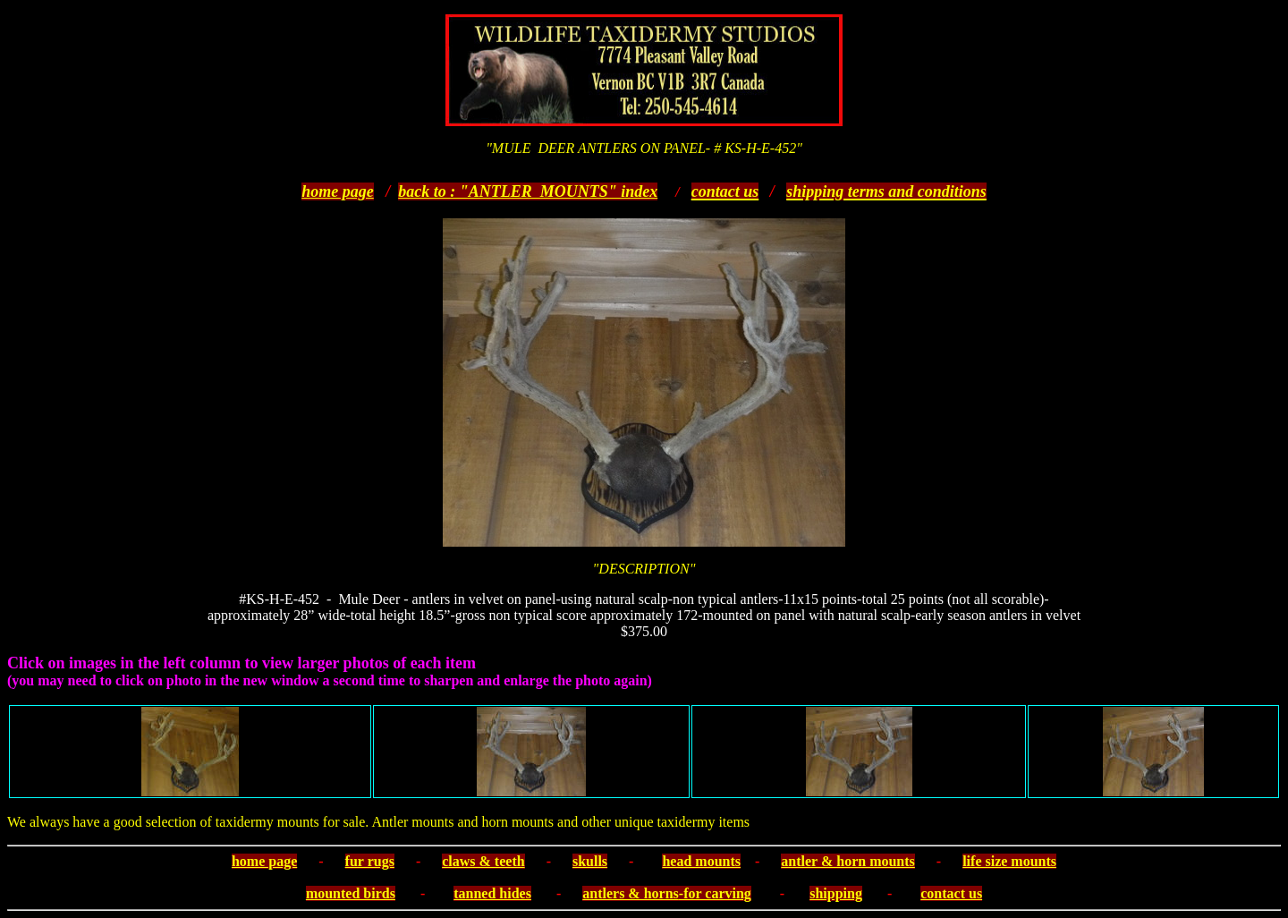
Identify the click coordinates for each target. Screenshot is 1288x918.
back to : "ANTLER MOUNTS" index (527, 191)
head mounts (701, 861)
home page (337, 191)
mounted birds (350, 893)
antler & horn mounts (848, 861)
